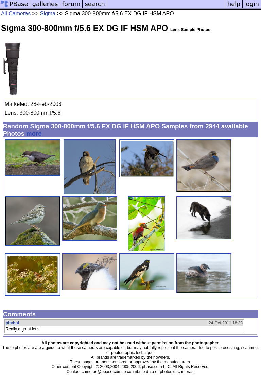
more (34, 133)
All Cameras (16, 13)
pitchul (12, 323)
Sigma (47, 13)
